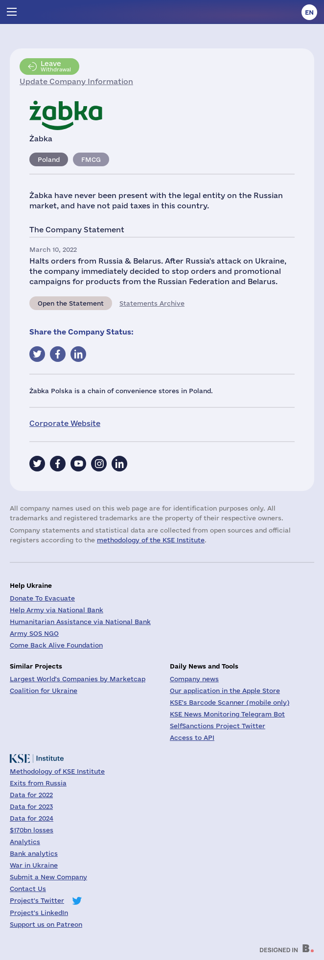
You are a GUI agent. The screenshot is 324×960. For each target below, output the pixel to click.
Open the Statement (71, 303)
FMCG (91, 159)
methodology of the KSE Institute (151, 539)
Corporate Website (64, 423)
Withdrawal (56, 66)
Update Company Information (76, 81)
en (309, 12)
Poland (49, 159)
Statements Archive (152, 303)
